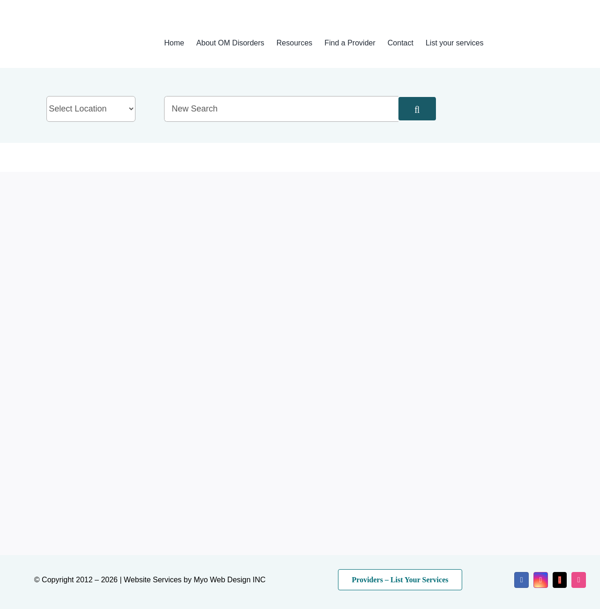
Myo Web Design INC (230, 580)
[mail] (560, 580)
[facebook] (521, 580)
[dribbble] (578, 580)
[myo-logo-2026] (74, 32)
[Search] (417, 108)
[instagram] (540, 580)
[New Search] (281, 109)
